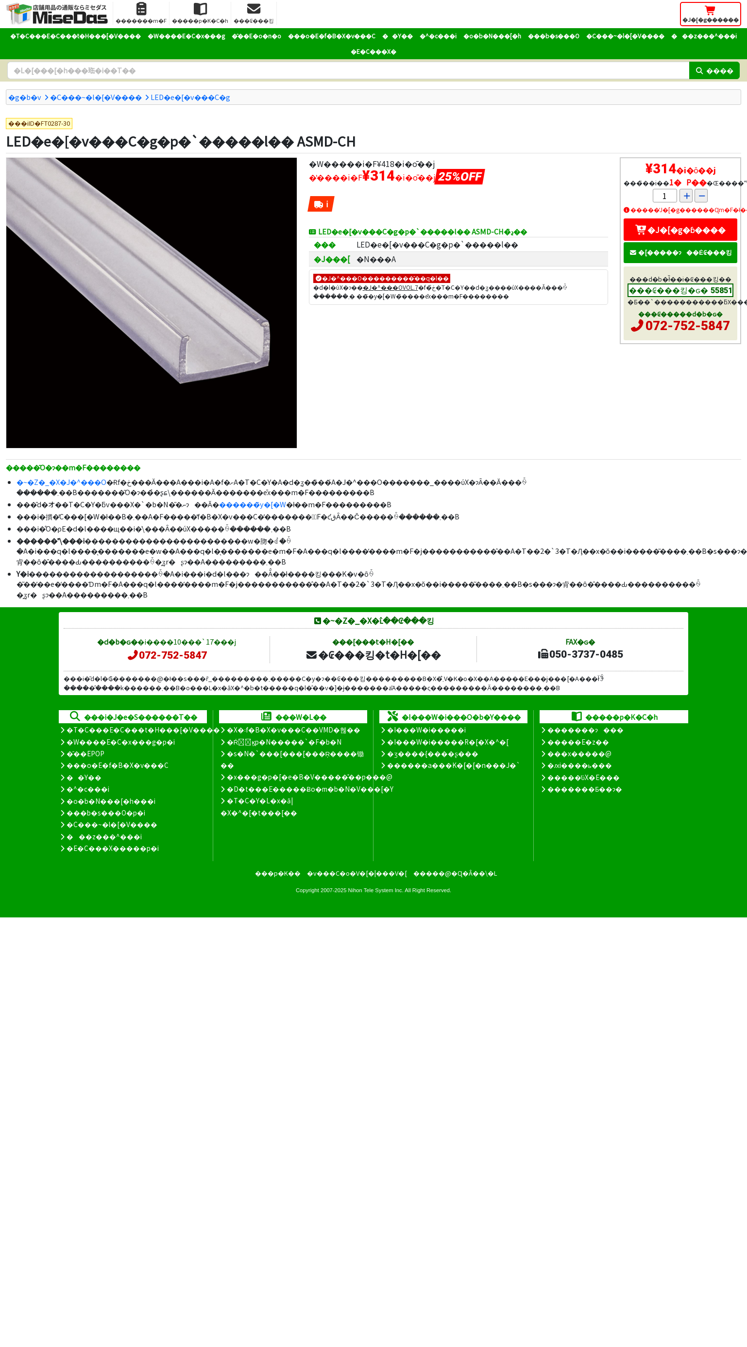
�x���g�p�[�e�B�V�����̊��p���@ (309, 777)
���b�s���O (553, 36)
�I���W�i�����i (426, 729)
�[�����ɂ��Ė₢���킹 (680, 252)
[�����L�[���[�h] (348, 70)
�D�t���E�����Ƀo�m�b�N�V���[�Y (310, 789)
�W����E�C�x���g (186, 36)
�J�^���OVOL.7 (390, 287)
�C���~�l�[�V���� (625, 36)
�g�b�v (24, 97)
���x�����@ (579, 753)
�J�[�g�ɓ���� (680, 229)
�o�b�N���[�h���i (111, 801)
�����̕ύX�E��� (583, 777)
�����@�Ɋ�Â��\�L (455, 873)
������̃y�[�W (252, 504)
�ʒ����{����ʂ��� (432, 753)
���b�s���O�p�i (106, 812)
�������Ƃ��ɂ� (584, 789)
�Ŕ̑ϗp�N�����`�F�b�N (284, 742)
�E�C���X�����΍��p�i (113, 848)
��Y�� (397, 36)
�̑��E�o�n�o (256, 36)
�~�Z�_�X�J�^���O (61, 482)
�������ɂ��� (585, 729)
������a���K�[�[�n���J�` (453, 765)
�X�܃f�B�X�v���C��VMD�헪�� (293, 729)
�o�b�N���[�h (492, 36)
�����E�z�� (578, 742)
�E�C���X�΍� (373, 51)
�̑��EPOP (85, 753)
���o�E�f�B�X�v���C (331, 36)
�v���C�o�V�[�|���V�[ (357, 873)
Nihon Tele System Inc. (376, 890)
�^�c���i (438, 36)
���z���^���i (704, 36)
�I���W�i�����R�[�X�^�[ (448, 742)
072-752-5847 (687, 325)
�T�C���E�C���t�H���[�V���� (75, 36)
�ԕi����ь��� (579, 765)
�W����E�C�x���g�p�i (121, 742)
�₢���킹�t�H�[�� (373, 654)
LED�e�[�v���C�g (190, 97)
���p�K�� (278, 873)
